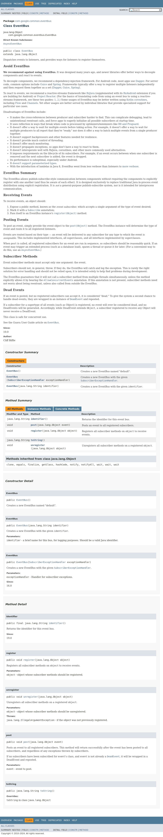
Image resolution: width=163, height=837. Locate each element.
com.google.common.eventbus (33, 21)
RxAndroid (129, 93)
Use (37, 4)
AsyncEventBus (12, 43)
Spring (57, 84)
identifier (38, 419)
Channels (32, 103)
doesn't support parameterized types (34, 163)
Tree (43, 4)
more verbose (130, 166)
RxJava (90, 93)
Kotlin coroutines (136, 99)
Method (44, 13)
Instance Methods (39, 409)
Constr (34, 13)
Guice (43, 84)
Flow (18, 103)
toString (36, 440)
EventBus (27, 51)
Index (67, 4)
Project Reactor (46, 96)
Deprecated (55, 4)
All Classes (7, 9)
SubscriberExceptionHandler (26, 380)
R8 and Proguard (128, 124)
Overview (6, 4)
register (36, 430)
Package (18, 4)
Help (74, 4)
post (33, 425)
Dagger (140, 81)
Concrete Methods (68, 409)
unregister (38, 445)
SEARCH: (123, 10)
